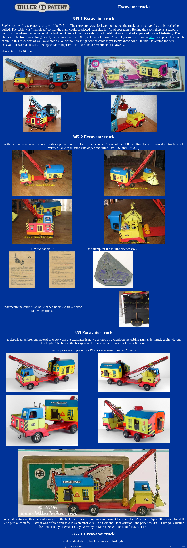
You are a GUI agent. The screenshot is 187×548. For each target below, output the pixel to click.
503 (151, 37)
